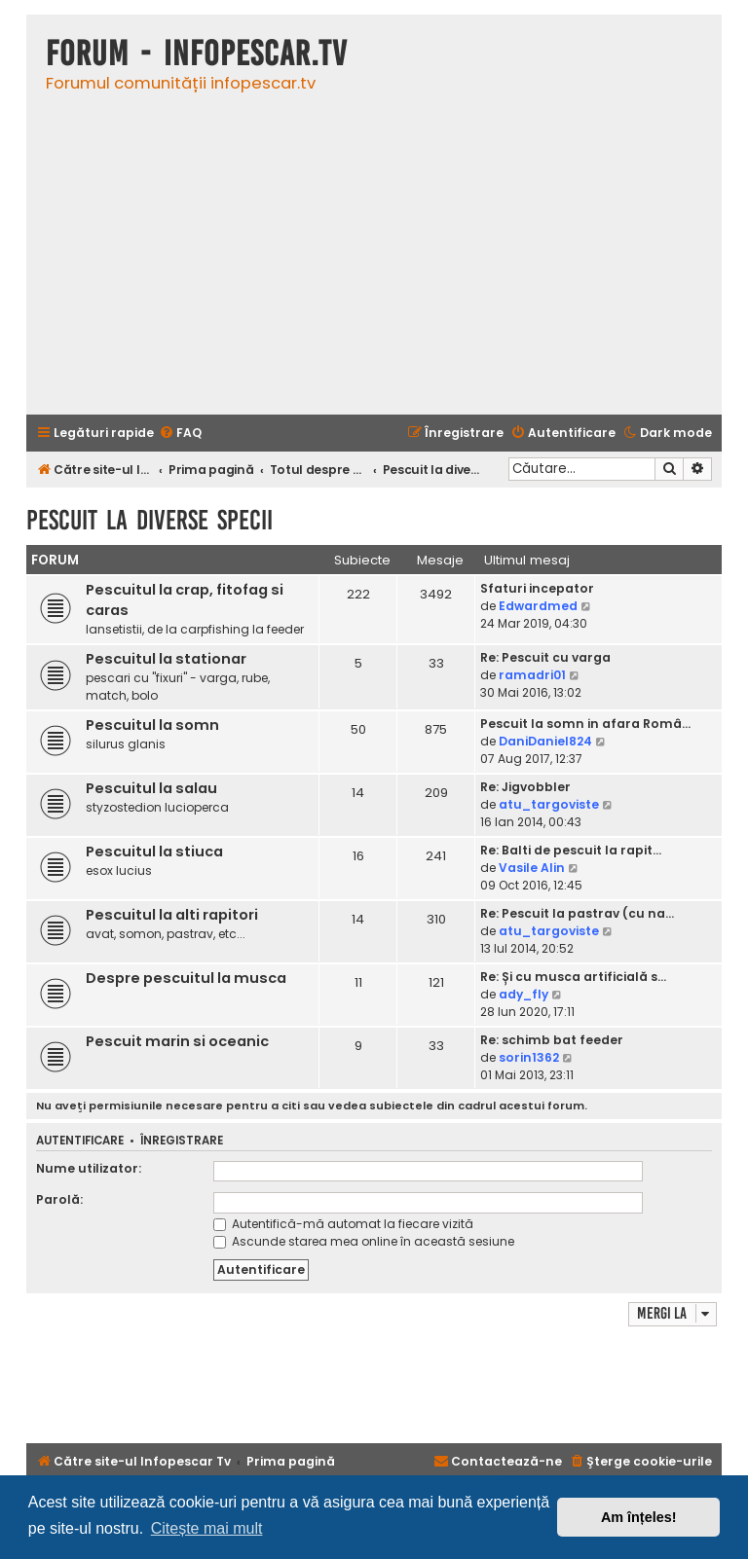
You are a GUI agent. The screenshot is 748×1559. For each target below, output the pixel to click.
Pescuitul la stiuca (154, 851)
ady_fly (523, 994)
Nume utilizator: (88, 1168)
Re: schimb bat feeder (551, 1040)
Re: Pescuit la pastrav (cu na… (577, 913)
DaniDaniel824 (545, 741)
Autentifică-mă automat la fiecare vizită (343, 1223)
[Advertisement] (374, 263)
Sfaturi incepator (537, 588)
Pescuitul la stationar (166, 659)
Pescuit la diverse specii (149, 520)
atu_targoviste (549, 804)
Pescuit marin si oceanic (177, 1041)
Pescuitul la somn (152, 725)
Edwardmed (538, 606)
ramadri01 (532, 675)
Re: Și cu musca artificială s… (573, 976)
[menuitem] (180, 433)
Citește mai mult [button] (207, 1528)
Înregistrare (181, 1141)
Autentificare (80, 1141)
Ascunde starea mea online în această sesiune (363, 1241)
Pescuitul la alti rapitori (172, 915)
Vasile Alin (532, 867)
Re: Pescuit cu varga (545, 657)
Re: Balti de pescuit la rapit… (570, 850)
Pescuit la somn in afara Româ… (585, 723)
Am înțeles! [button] (639, 1517)
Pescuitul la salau (151, 788)
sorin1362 (529, 1057)
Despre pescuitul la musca (186, 978)
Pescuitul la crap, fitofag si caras (184, 600)
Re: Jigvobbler (525, 787)
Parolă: (59, 1199)
